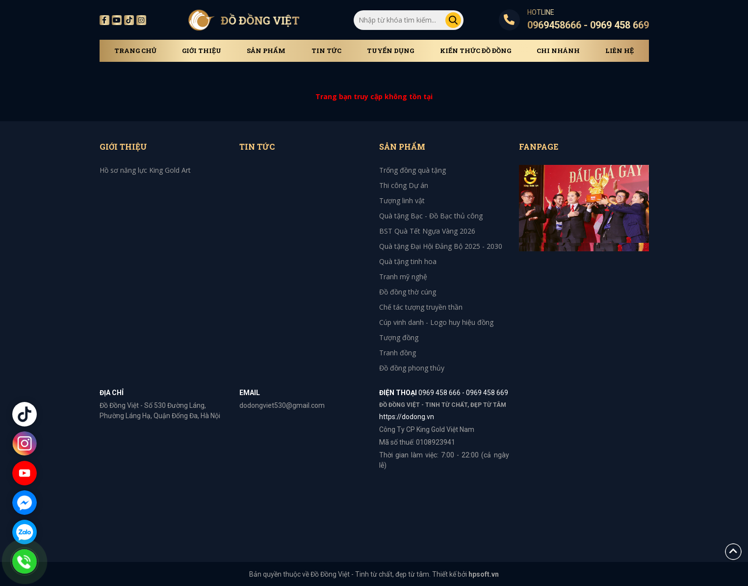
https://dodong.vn (406, 417)
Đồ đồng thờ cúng (407, 291)
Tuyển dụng (390, 50)
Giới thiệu (201, 50)
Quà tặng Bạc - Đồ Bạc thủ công (431, 215)
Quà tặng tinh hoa (408, 261)
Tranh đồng (397, 352)
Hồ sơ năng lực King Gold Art (145, 170)
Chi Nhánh (558, 50)
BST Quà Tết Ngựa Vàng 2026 (427, 231)
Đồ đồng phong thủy (411, 368)
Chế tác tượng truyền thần (421, 307)
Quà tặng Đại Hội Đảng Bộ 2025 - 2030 (440, 246)
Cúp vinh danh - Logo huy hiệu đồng (436, 322)
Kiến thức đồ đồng (475, 50)
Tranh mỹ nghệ (403, 276)
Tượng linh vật (402, 200)
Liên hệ (619, 50)
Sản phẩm (266, 50)
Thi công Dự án (403, 185)
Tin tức (326, 50)
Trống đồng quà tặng (412, 170)
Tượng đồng (398, 337)
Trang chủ (135, 50)
